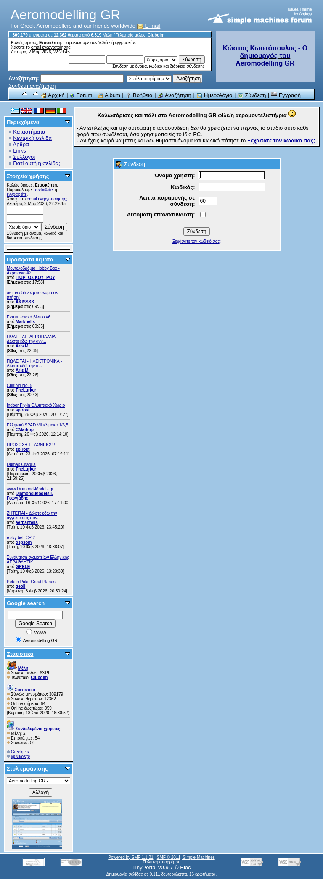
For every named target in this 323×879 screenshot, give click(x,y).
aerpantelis (27, 522)
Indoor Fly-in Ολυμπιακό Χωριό (36, 405)
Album (109, 95)
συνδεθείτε (100, 42)
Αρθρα (21, 144)
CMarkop (25, 429)
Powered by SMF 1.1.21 (130, 857)
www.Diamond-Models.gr (30, 489)
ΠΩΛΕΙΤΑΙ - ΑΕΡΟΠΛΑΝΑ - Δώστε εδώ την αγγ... (32, 339)
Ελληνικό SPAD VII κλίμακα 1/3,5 (37, 425)
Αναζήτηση (174, 95)
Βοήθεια (138, 95)
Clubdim (156, 35)
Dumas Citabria (21, 464)
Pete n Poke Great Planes (31, 581)
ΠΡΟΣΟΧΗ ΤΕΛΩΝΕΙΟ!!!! (31, 444)
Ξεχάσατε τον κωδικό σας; (196, 241)
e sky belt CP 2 (21, 537)
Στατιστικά (20, 654)
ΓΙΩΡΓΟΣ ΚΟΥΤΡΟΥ (35, 277)
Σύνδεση (252, 95)
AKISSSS (25, 302)
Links (19, 150)
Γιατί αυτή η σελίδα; (36, 163)
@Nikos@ (20, 756)
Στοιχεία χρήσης (28, 176)
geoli (20, 586)
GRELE (23, 566)
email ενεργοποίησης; (51, 47)
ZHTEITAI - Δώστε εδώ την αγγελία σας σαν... (32, 515)
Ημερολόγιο (214, 95)
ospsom (24, 542)
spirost (22, 410)
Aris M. (22, 346)
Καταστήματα (29, 132)
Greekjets (20, 752)
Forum (81, 95)
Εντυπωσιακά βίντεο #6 (28, 317)
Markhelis (25, 321)
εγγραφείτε (125, 42)
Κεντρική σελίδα (32, 138)
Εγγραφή (286, 95)
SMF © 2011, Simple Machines (186, 857)
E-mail (149, 26)
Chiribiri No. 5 (19, 385)
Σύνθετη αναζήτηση (32, 86)
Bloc (185, 867)
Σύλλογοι (24, 157)
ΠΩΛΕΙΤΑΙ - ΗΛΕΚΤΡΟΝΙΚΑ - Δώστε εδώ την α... (34, 363)
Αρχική (52, 95)
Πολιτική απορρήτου (161, 862)
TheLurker (26, 390)
